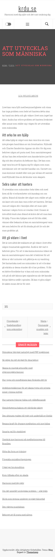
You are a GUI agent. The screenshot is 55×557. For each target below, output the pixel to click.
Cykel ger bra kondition (13, 467)
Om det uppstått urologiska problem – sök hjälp (25, 491)
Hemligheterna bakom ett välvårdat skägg (22, 407)
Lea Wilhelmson (28, 95)
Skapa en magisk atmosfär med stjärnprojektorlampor (17, 370)
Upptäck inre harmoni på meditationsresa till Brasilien (23, 441)
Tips (6, 306)
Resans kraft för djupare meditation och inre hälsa (26, 423)
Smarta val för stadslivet (14, 431)
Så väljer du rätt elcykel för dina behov (20, 360)
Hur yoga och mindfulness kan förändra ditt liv (24, 380)
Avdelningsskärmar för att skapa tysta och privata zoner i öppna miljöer (26, 389)
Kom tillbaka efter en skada (15, 475)
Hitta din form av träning (14, 451)
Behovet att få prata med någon (17, 514)
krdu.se (27, 8)
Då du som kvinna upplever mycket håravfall (23, 499)
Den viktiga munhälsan (13, 506)
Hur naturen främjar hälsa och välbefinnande (24, 399)
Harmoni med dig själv (13, 483)
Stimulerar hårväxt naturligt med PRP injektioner (25, 352)
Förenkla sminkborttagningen (16, 459)
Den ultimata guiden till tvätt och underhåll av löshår (27, 415)
